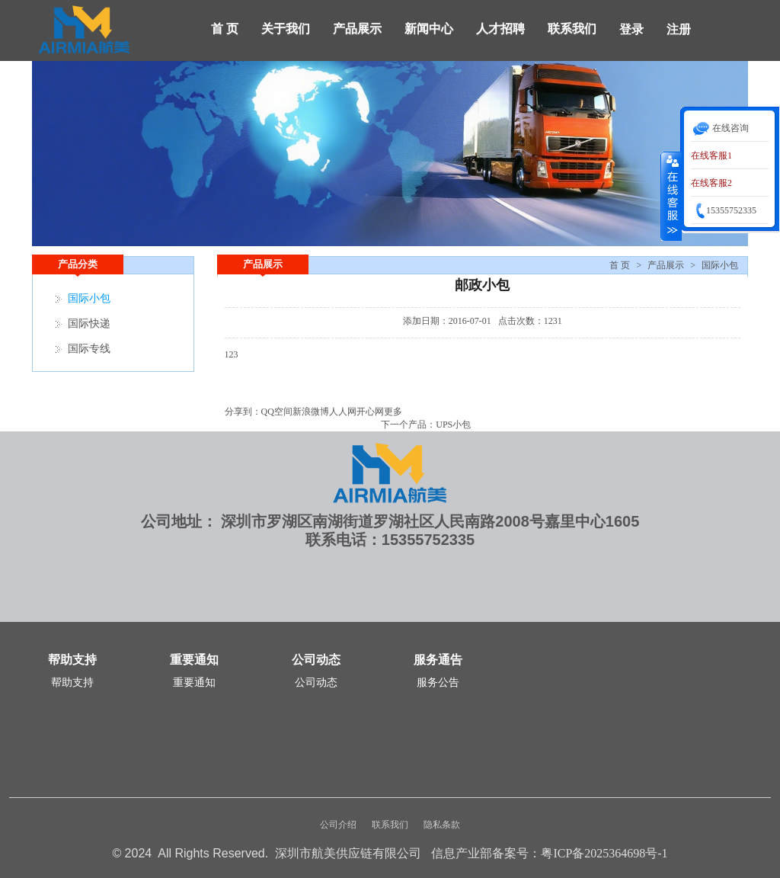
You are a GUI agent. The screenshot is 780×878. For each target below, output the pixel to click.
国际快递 (89, 323)
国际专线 (89, 348)
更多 (393, 411)
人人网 (342, 411)
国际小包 (720, 265)
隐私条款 (442, 824)
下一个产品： (408, 424)
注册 (679, 29)
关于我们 (285, 28)
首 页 (224, 28)
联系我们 (572, 28)
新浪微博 (310, 411)
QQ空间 (276, 411)
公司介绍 (338, 824)
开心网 (370, 411)
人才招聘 (500, 28)
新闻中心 (428, 28)
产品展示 (357, 28)
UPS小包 (453, 424)
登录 (631, 29)
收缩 (671, 196)
